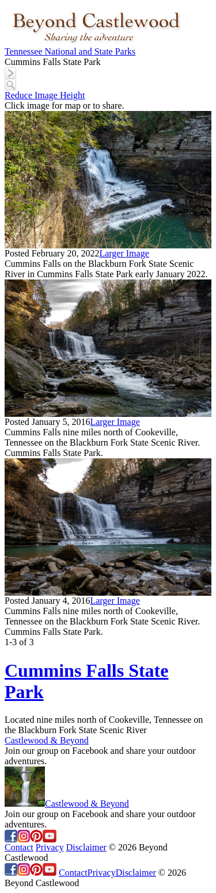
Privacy (50, 847)
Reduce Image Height (45, 95)
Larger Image (124, 253)
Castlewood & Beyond (47, 740)
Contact (19, 847)
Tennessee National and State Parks (70, 51)
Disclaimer (86, 847)
